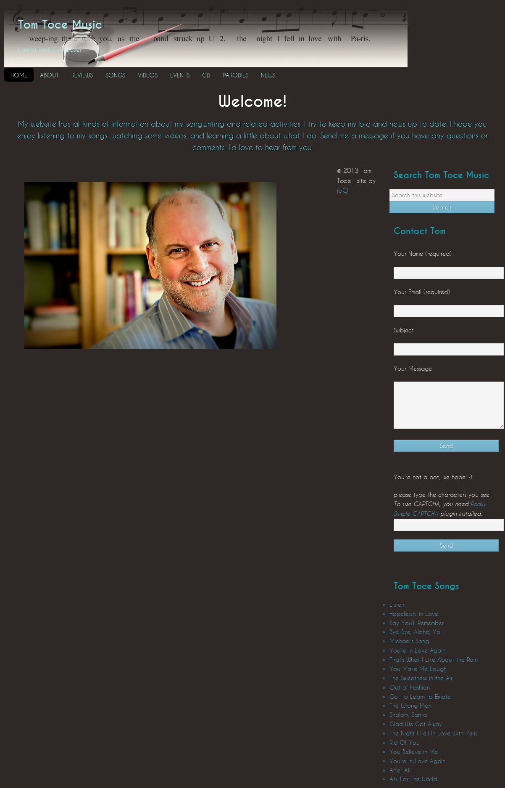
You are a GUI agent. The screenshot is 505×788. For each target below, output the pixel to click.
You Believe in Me (413, 751)
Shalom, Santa (408, 714)
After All (399, 770)
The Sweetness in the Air (420, 678)
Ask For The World (413, 779)
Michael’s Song (409, 641)
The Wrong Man (410, 705)
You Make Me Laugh (418, 668)
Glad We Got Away (415, 723)
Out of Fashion (409, 687)
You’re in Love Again (417, 650)
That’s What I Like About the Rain (433, 659)
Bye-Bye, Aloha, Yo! (415, 631)
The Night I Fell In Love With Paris (433, 733)
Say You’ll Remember (416, 622)
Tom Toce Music (60, 25)
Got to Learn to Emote (420, 696)
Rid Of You (404, 742)
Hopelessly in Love (413, 613)
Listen (396, 604)
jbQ (342, 190)
